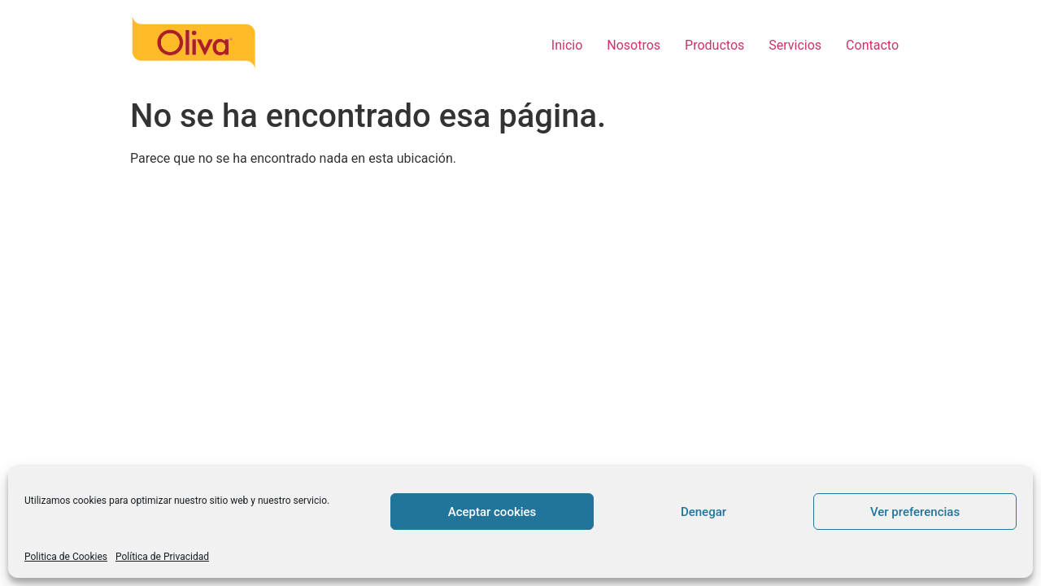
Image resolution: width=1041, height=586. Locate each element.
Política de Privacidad (162, 556)
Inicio (566, 45)
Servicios (795, 45)
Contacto (872, 45)
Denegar (703, 512)
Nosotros (633, 45)
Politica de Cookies (65, 556)
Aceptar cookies (492, 512)
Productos (714, 45)
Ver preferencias (915, 512)
